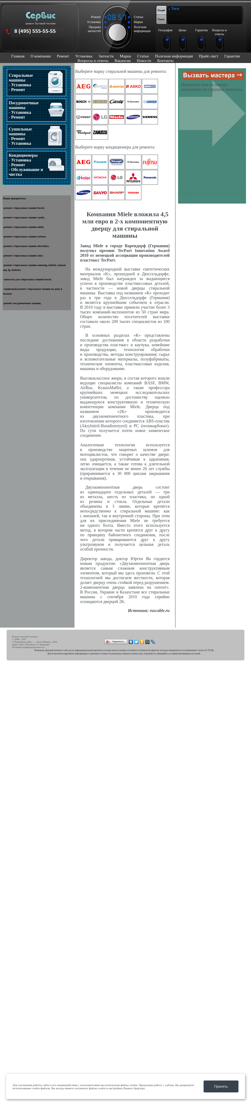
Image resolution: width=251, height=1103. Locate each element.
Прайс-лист (208, 56)
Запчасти (106, 56)
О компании (41, 56)
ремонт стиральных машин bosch (24, 207)
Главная (17, 56)
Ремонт (63, 56)
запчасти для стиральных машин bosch (27, 279)
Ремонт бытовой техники (25, 636)
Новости (144, 60)
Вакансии (122, 60)
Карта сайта (18, 644)
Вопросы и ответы (92, 60)
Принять (221, 1086)
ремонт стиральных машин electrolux (26, 246)
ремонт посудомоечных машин (22, 303)
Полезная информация (174, 56)
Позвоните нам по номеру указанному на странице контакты (211, 87)
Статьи (143, 56)
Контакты (165, 60)
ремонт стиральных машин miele (23, 227)
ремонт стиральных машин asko (23, 255)
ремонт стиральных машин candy (24, 217)
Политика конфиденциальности (28, 647)
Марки (125, 56)
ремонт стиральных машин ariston (24, 236)
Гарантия (232, 56)
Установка (83, 56)
